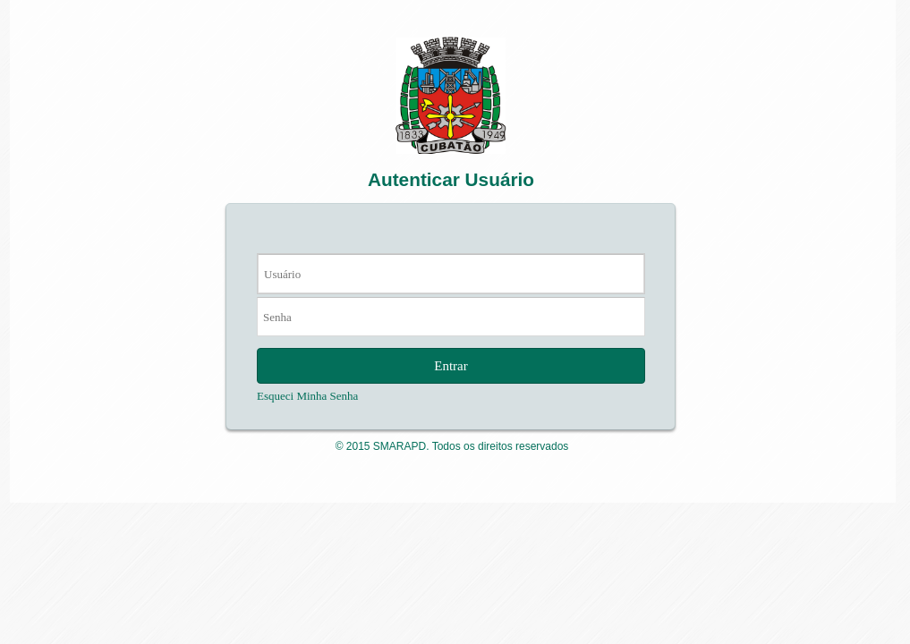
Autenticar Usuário (451, 179)
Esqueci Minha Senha (307, 395)
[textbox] (451, 273)
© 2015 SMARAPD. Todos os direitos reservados (452, 446)
